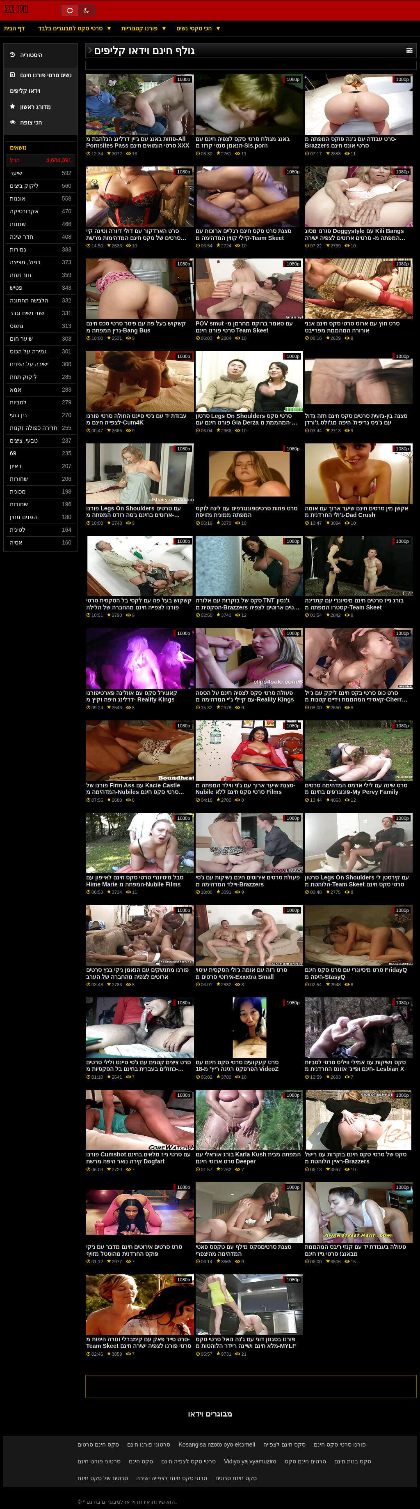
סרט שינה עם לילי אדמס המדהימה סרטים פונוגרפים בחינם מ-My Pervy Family (356, 789)
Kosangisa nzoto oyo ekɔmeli (216, 1444)
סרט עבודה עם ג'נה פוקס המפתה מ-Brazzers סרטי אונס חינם (350, 142)
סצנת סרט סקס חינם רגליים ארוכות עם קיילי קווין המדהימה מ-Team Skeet (243, 234)
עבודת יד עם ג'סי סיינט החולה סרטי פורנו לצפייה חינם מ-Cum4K (136, 419)
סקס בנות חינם (352, 1461)
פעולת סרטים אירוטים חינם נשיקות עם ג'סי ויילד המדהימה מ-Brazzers (248, 881)
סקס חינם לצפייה (284, 1444)
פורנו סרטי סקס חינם (340, 1444)
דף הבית (14, 28)
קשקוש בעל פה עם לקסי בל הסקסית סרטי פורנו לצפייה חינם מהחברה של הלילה (139, 604)
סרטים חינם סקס (305, 1461)
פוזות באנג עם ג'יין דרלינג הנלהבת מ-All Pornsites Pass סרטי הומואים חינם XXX (137, 142)
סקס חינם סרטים (98, 1444)
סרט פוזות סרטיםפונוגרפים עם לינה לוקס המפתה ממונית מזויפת (246, 512)
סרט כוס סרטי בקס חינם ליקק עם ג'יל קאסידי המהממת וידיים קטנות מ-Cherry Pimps (355, 700)
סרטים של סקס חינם (103, 1478)
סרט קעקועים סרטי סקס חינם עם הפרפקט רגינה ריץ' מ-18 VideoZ (237, 1066)
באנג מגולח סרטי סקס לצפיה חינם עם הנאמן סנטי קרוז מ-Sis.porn (243, 142)
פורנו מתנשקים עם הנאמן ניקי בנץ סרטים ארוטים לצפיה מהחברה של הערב (137, 973)
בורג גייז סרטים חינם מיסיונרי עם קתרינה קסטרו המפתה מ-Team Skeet (354, 604)
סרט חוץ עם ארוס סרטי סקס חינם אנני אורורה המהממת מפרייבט (352, 327)
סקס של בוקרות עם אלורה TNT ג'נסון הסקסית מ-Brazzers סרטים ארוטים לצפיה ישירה (248, 607)
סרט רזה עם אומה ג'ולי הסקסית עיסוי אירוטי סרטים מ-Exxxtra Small (241, 973)
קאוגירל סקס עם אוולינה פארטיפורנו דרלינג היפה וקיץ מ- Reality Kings (131, 696)
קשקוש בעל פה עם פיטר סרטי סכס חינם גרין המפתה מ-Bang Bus (136, 327)
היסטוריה (26, 55)
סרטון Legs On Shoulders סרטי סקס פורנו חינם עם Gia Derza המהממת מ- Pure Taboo (244, 423)
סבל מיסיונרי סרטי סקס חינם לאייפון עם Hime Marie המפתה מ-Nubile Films (134, 881)
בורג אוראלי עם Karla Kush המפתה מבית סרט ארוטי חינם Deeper (248, 1158)
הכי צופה (26, 123)
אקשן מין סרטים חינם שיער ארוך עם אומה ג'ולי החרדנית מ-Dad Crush (356, 512)
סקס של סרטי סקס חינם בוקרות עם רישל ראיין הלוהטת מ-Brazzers (355, 1158)
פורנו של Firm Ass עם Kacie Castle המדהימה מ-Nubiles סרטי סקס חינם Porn (133, 792)
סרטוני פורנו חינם (148, 1444)
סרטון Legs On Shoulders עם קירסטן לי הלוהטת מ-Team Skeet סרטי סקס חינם (357, 881)
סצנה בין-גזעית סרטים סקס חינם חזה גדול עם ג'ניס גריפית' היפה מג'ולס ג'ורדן (356, 419)
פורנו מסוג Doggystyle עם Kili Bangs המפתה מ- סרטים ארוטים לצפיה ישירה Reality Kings (354, 238)
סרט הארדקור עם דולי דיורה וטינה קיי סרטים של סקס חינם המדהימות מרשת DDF (133, 238)
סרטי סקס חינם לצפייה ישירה (171, 1478)
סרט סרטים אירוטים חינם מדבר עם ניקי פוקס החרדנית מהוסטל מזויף (134, 1250)
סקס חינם (141, 1461)
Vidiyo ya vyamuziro (250, 1461)
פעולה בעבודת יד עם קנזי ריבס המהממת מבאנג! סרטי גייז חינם (355, 1250)
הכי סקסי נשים (194, 28)
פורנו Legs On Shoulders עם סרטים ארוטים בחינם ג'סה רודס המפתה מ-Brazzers (133, 515)
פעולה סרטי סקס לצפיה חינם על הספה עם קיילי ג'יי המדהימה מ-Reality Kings (245, 696)
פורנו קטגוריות (140, 28)
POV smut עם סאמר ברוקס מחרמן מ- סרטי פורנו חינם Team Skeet (244, 327)
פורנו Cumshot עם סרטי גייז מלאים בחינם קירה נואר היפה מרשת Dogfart (138, 1158)
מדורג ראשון (30, 107)
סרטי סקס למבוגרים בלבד (71, 28)
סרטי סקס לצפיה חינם (188, 1461)
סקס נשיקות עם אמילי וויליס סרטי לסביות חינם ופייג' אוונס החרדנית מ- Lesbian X (355, 1066)
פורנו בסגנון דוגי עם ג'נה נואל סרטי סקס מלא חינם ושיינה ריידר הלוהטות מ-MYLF (246, 1343)
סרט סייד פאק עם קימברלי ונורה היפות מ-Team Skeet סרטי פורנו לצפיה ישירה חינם (138, 1343)
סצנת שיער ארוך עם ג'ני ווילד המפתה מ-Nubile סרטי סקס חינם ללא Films (245, 789)
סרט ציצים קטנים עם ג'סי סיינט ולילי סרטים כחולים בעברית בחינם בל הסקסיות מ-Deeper (138, 1069)
